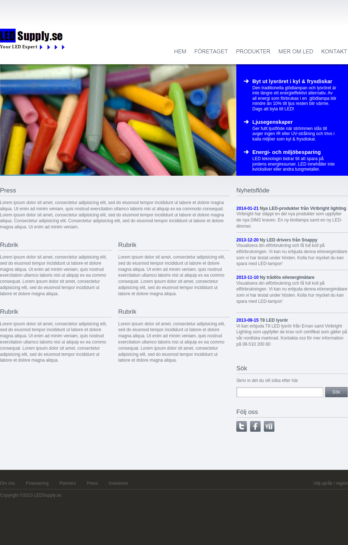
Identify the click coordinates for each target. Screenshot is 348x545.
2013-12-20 (247, 240)
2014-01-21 (247, 208)
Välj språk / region (330, 483)
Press (92, 483)
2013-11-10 (247, 277)
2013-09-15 (247, 320)
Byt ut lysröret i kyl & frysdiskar (292, 81)
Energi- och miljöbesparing (286, 152)
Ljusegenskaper (272, 122)
